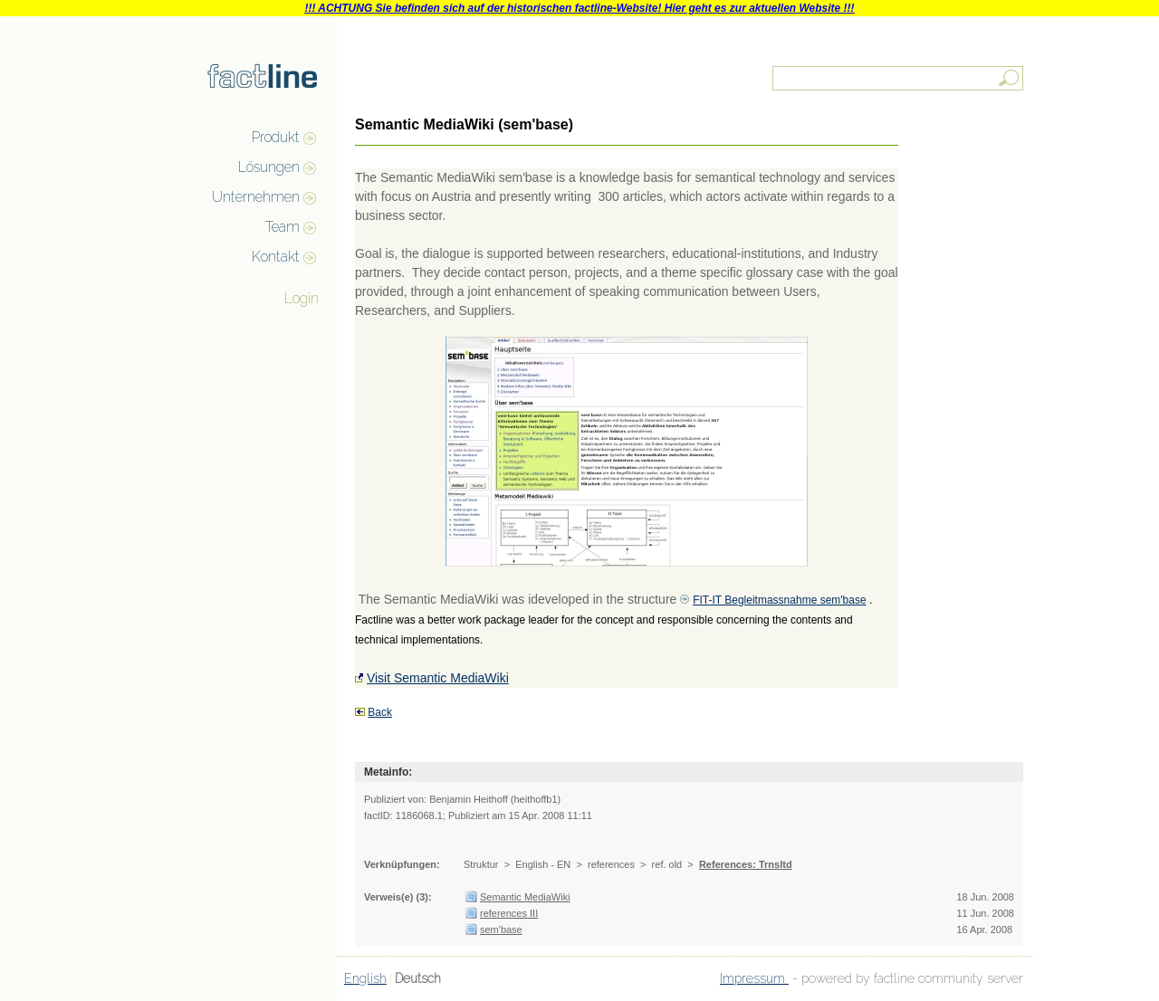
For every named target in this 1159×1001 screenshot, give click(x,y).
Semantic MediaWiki (525, 896)
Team (282, 226)
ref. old (667, 864)
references (611, 864)
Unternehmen (256, 196)
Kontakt (276, 256)
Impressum (754, 978)
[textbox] (899, 78)
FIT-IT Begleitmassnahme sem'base (779, 600)
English (365, 978)
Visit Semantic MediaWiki (438, 678)
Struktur (481, 864)
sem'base (501, 929)
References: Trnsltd (745, 864)
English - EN (542, 864)
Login (301, 298)
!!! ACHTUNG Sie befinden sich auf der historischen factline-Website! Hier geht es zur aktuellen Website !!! (579, 8)
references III (509, 913)
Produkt (276, 137)
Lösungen (269, 167)
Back (380, 712)
